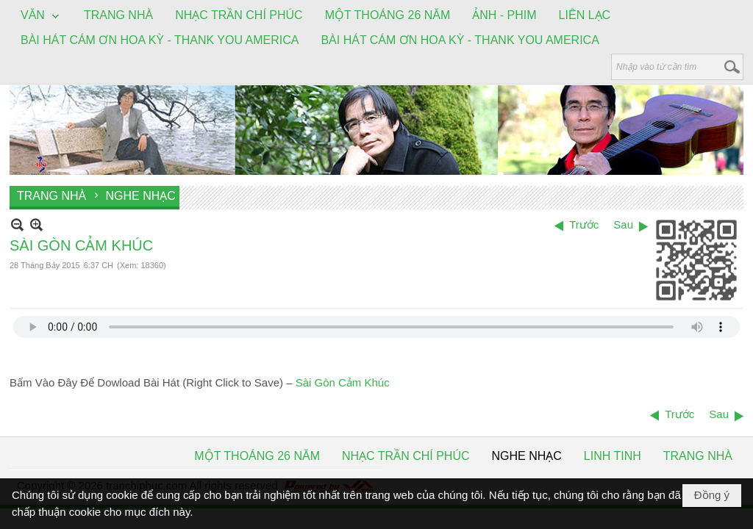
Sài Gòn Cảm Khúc (343, 382)
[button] (41, 16)
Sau (623, 224)
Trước (584, 224)
